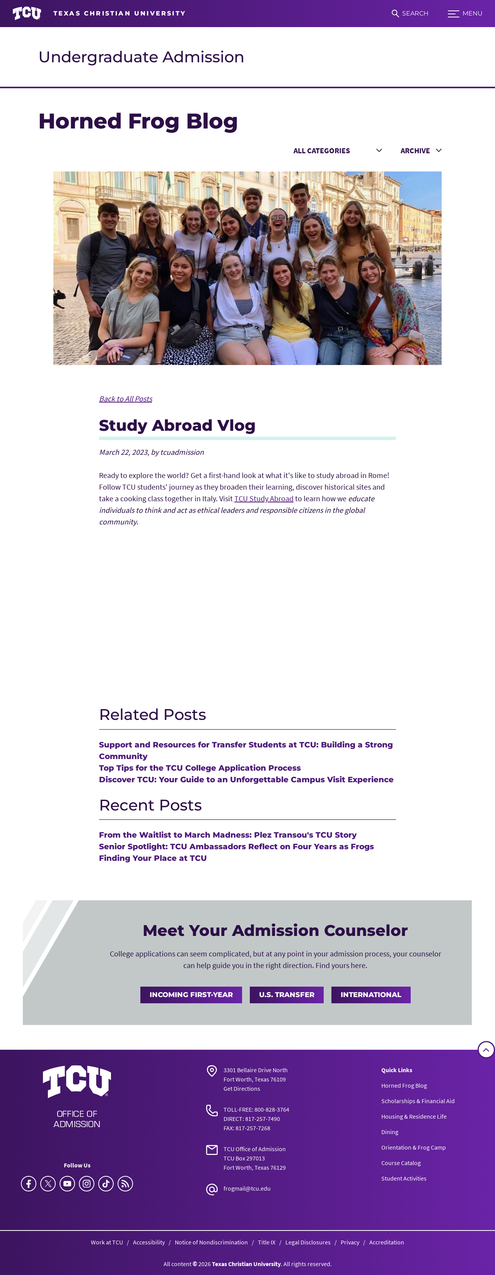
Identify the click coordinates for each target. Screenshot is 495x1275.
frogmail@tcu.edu (247, 1188)
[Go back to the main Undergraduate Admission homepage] (77, 1096)
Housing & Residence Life (414, 1116)
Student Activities (404, 1178)
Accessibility (149, 1242)
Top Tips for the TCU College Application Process (200, 768)
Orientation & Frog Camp (413, 1147)
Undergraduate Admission (141, 56)
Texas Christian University (246, 1264)
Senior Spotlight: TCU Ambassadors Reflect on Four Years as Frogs (236, 846)
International (371, 995)
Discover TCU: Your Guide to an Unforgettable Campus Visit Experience (246, 779)
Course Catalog (401, 1163)
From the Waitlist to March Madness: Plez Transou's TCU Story (228, 835)
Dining (389, 1132)
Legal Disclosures (308, 1242)
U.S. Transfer (286, 995)
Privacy (350, 1242)
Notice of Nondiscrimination (211, 1242)
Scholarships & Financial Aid (418, 1101)
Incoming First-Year (191, 995)
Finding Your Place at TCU (153, 858)
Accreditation (386, 1242)
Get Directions (242, 1088)
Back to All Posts (125, 398)
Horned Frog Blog (404, 1085)
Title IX (266, 1242)
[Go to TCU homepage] (99, 14)
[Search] (410, 13)
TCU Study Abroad (264, 498)
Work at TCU (107, 1242)
